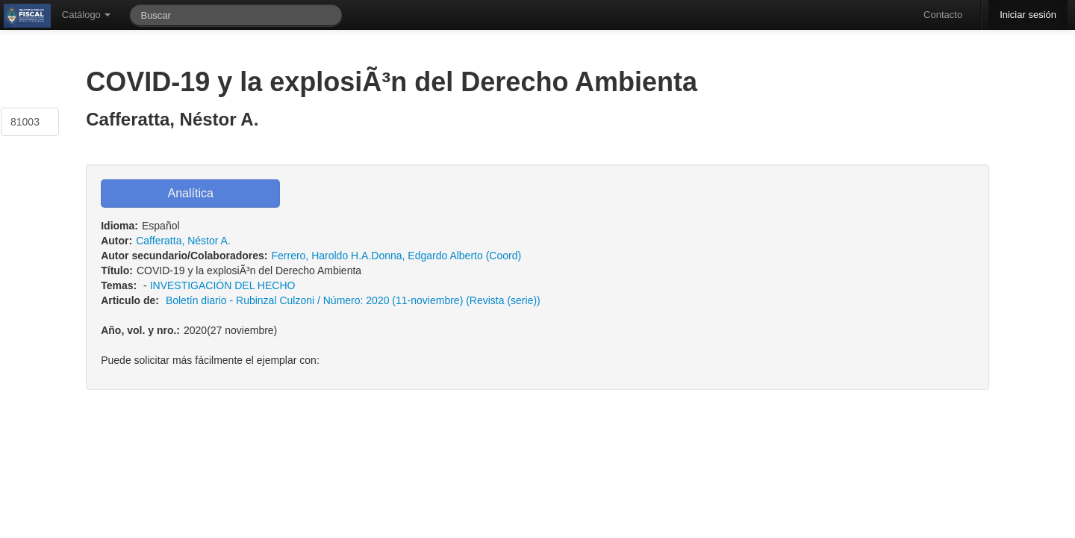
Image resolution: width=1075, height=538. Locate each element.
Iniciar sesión (1028, 14)
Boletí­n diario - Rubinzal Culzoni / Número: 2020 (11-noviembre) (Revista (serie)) (353, 300)
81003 (25, 122)
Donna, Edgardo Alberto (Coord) (446, 256)
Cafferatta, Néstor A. (183, 241)
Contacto (942, 14)
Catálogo (86, 14)
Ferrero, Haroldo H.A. (321, 256)
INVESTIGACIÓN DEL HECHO (223, 285)
